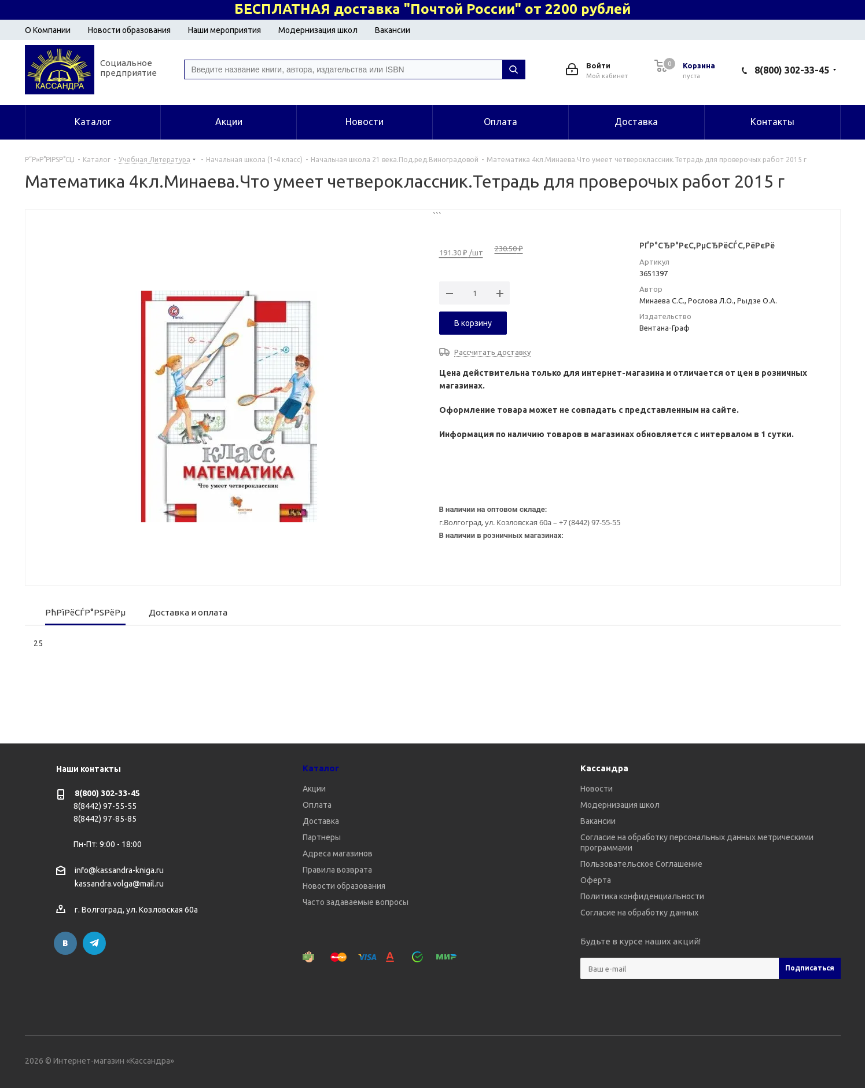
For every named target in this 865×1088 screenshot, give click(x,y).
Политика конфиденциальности (642, 896)
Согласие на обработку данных (639, 912)
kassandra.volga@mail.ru (119, 884)
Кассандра (604, 768)
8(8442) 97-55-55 (105, 806)
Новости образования (129, 30)
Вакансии (392, 30)
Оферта (595, 880)
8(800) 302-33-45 (791, 70)
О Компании (48, 30)
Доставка (321, 821)
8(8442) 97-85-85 (105, 818)
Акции (314, 788)
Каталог (321, 768)
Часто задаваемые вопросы (355, 902)
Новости (596, 788)
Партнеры (322, 837)
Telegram (94, 943)
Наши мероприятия (224, 30)
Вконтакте (65, 943)
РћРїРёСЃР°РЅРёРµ (85, 612)
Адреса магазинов (338, 853)
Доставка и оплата (188, 612)
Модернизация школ (318, 30)
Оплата (317, 804)
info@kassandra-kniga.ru (119, 870)
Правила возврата (337, 869)
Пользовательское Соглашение (641, 864)
